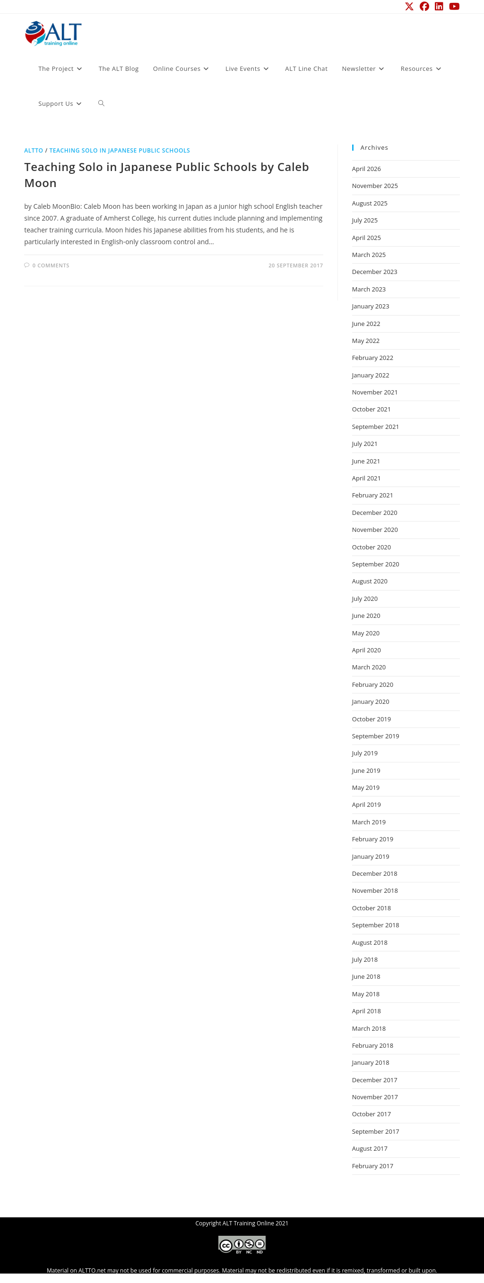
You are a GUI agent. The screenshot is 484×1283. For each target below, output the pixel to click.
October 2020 (371, 547)
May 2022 (366, 340)
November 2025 (375, 185)
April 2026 (366, 168)
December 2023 (375, 271)
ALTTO (33, 150)
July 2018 (365, 959)
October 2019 (371, 719)
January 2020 (370, 701)
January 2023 (370, 306)
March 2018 (369, 1028)
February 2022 (372, 357)
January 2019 (370, 856)
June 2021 (366, 461)
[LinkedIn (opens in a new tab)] (439, 6)
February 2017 (372, 1166)
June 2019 (366, 770)
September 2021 (375, 426)
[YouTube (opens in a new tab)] (453, 6)
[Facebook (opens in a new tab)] (424, 6)
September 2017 (375, 1131)
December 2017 (375, 1080)
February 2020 (372, 684)
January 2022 (370, 375)
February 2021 (372, 495)
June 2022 (366, 323)
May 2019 (366, 787)
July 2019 (365, 753)
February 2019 (372, 839)
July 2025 (365, 220)
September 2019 (375, 736)
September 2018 (375, 925)
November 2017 (375, 1097)
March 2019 (369, 822)
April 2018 (366, 1011)
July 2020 (365, 598)
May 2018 (366, 994)
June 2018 (366, 976)
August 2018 (370, 942)
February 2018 (372, 1045)
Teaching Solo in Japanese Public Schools (119, 150)
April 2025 (366, 237)
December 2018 (375, 873)
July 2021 (365, 443)
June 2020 (366, 615)
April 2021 (366, 478)
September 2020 (375, 564)
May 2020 (366, 633)
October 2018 (371, 908)
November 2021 (375, 392)
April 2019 (366, 804)
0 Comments (51, 265)
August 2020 (370, 581)
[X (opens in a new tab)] (409, 6)
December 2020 (375, 512)
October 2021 (371, 409)
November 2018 (375, 890)
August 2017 (370, 1148)
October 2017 (371, 1114)
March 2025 (369, 254)
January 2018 (370, 1062)
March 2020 (369, 667)
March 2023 (369, 289)
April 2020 (366, 650)
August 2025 (370, 203)
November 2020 (375, 529)
